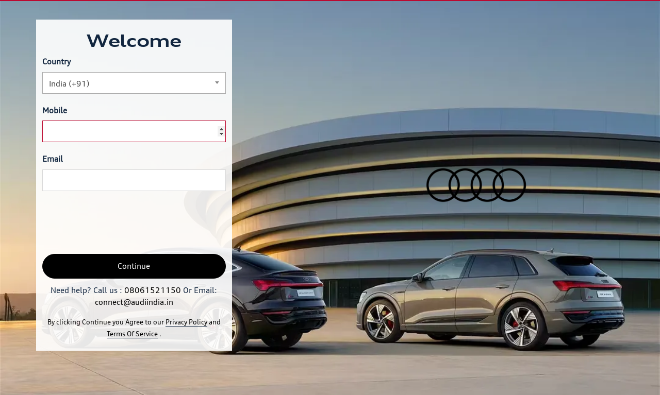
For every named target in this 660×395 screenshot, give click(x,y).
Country (56, 61)
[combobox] (134, 83)
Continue (134, 266)
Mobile (54, 110)
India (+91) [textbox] (69, 84)
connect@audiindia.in (134, 302)
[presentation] (120, 222)
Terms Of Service (132, 334)
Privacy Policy (186, 322)
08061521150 (152, 290)
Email (52, 159)
